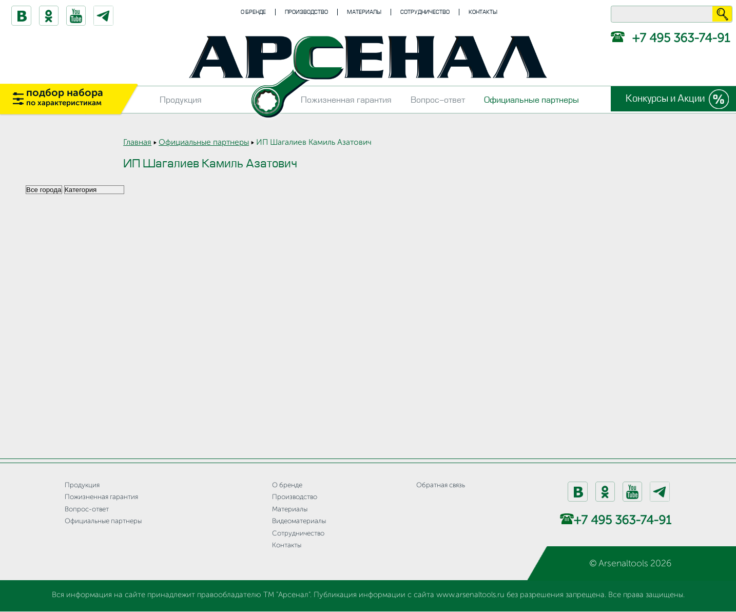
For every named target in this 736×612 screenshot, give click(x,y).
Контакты (483, 12)
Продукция (181, 100)
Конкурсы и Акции (664, 99)
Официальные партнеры (531, 100)
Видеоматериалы (299, 521)
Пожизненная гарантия (346, 100)
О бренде (253, 12)
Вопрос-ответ (438, 100)
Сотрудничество (425, 12)
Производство (306, 12)
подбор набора (64, 97)
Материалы (364, 12)
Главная (137, 143)
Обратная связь (440, 485)
